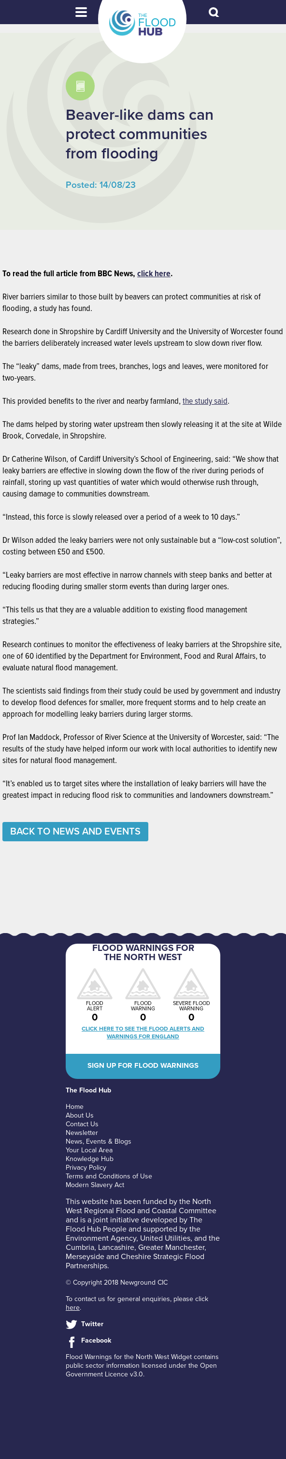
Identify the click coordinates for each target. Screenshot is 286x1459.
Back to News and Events (75, 831)
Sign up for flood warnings (143, 1065)
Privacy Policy (86, 1167)
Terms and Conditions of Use (109, 1176)
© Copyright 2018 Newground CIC (117, 1282)
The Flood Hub (142, 23)
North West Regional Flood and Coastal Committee (141, 1206)
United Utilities (165, 1238)
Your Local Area (89, 1150)
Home (75, 1107)
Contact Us (82, 1124)
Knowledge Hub (90, 1159)
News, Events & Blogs (98, 1141)
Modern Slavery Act (95, 1185)
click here (154, 274)
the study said (205, 401)
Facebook (96, 1340)
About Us (80, 1115)
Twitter (92, 1324)
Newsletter (82, 1133)
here (73, 1307)
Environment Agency (101, 1238)
